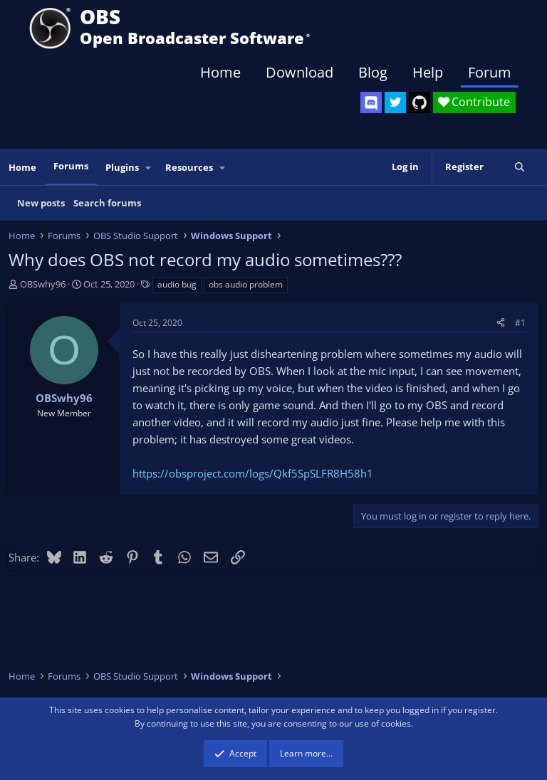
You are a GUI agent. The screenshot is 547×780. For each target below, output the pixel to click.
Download (299, 72)
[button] (148, 167)
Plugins (122, 167)
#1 (520, 323)
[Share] (500, 323)
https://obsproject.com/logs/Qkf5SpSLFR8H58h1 (252, 473)
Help (427, 72)
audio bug (177, 284)
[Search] (519, 166)
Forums (70, 165)
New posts (41, 202)
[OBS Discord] (371, 102)
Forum (489, 72)
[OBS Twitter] (395, 102)
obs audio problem (246, 284)
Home (220, 72)
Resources (189, 167)
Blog (372, 72)
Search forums (107, 202)
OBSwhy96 (43, 284)
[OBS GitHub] (419, 102)
